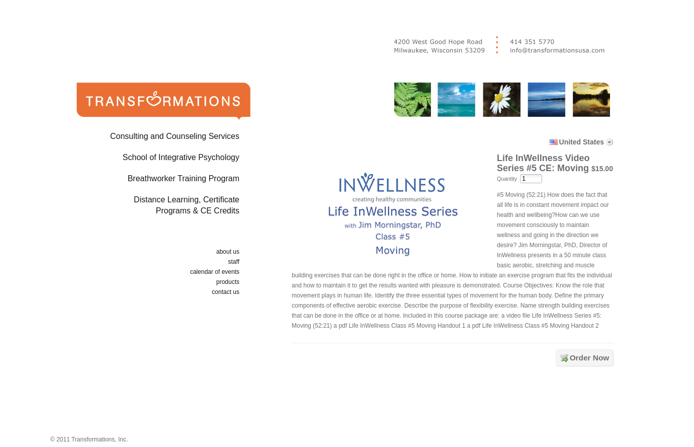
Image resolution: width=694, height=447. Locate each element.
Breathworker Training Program (183, 178)
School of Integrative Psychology (181, 157)
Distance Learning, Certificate (147, 207)
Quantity (507, 179)
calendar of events (214, 271)
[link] (455, 403)
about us (227, 251)
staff (233, 261)
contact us (225, 291)
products (227, 281)
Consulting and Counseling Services (174, 136)
